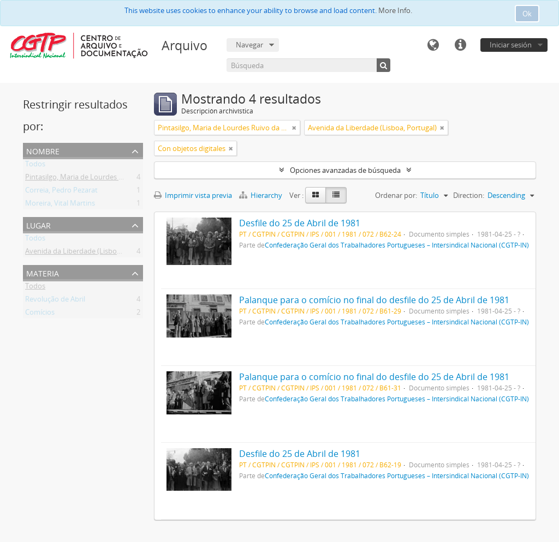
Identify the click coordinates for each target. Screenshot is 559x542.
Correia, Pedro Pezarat (61, 192)
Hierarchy (261, 195)
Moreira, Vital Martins (60, 205)
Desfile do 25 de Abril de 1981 (299, 223)
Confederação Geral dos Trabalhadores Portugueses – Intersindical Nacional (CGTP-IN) (397, 244)
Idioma (433, 45)
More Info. (395, 10)
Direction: (468, 195)
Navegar (249, 45)
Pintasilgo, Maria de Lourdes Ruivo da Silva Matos (105, 179)
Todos (35, 166)
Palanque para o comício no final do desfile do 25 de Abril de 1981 (374, 300)
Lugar (38, 224)
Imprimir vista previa (193, 195)
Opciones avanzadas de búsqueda (345, 170)
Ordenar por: (396, 195)
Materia (42, 272)
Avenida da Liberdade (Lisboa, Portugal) (89, 253)
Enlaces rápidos (460, 45)
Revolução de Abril (55, 301)
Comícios (40, 314)
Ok (527, 14)
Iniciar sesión (511, 45)
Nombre (43, 150)
